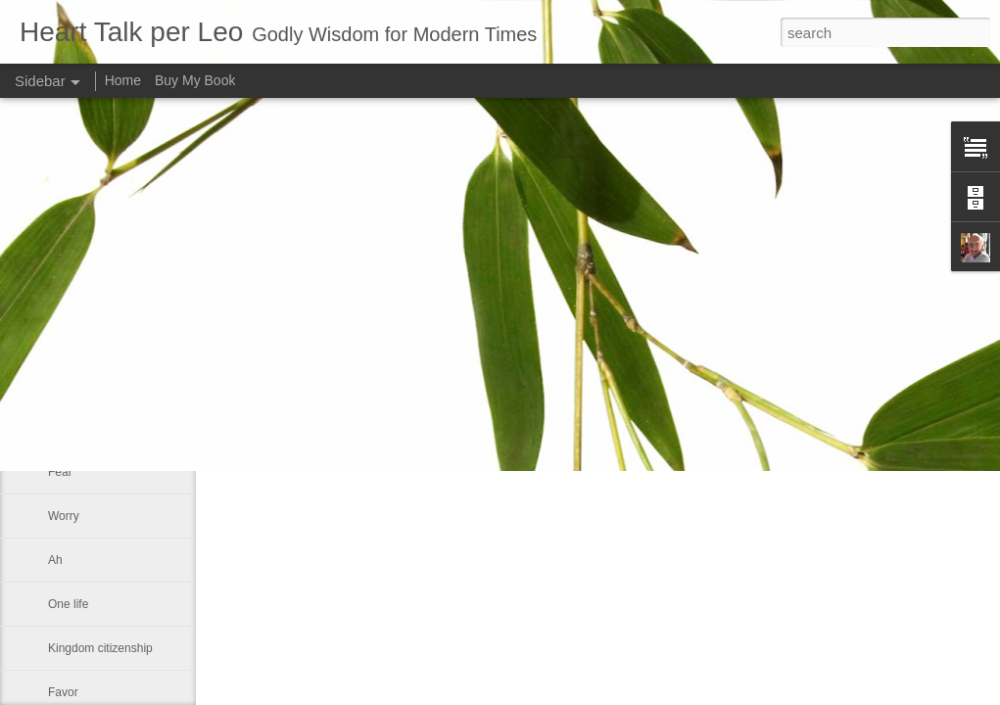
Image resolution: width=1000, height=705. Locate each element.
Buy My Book (195, 80)
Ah (55, 560)
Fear (60, 472)
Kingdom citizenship (100, 648)
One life (68, 604)
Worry (63, 516)
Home (123, 80)
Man (59, 428)
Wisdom (69, 384)
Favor (63, 692)
